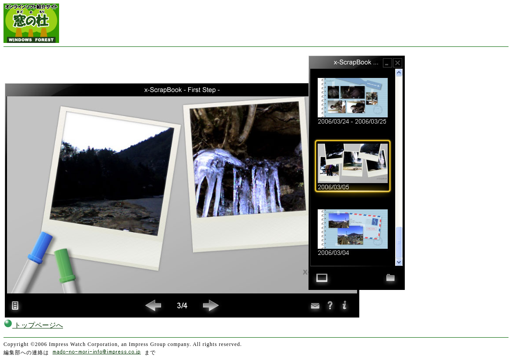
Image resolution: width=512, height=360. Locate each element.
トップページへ (33, 325)
